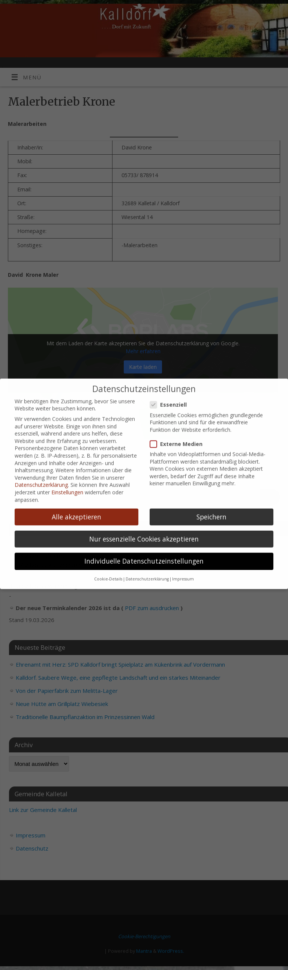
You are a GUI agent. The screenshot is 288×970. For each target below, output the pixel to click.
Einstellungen (67, 481)
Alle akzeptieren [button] (76, 505)
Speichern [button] (211, 505)
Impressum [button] (183, 567)
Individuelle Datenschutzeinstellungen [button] (144, 549)
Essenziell (171, 393)
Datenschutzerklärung (41, 473)
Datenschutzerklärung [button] (147, 567)
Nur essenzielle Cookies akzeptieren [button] (144, 527)
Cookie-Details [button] (108, 567)
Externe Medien (179, 432)
